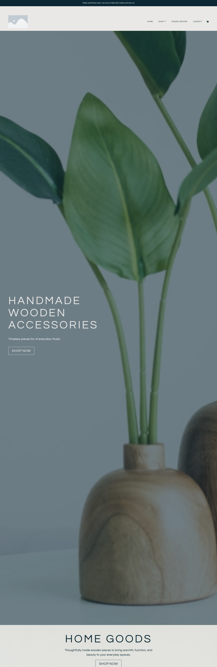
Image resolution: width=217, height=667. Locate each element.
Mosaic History (180, 22)
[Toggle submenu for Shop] (165, 21)
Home (150, 22)
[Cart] (207, 22)
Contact (197, 22)
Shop (161, 22)
